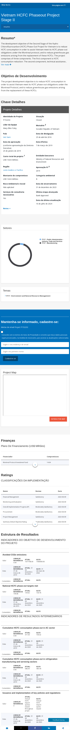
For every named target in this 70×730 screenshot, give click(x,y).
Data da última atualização (48, 200)
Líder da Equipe (10, 124)
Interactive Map (58, 419)
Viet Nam (7, 137)
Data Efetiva (41, 142)
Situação (40, 116)
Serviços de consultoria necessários (13, 193)
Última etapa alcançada (47, 192)
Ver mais (6, 64)
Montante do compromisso (15, 175)
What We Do (6, 5)
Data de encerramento (46, 184)
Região (6, 166)
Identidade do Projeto (13, 116)
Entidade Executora (45, 155)
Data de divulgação (45, 133)
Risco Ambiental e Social (14, 184)
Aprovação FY (43, 166)
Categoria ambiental (45, 175)
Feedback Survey (59, 720)
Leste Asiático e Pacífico (13, 170)
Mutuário (41, 125)
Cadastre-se (10, 358)
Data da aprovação (11, 142)
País (5, 133)
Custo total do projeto (14, 156)
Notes (6, 208)
